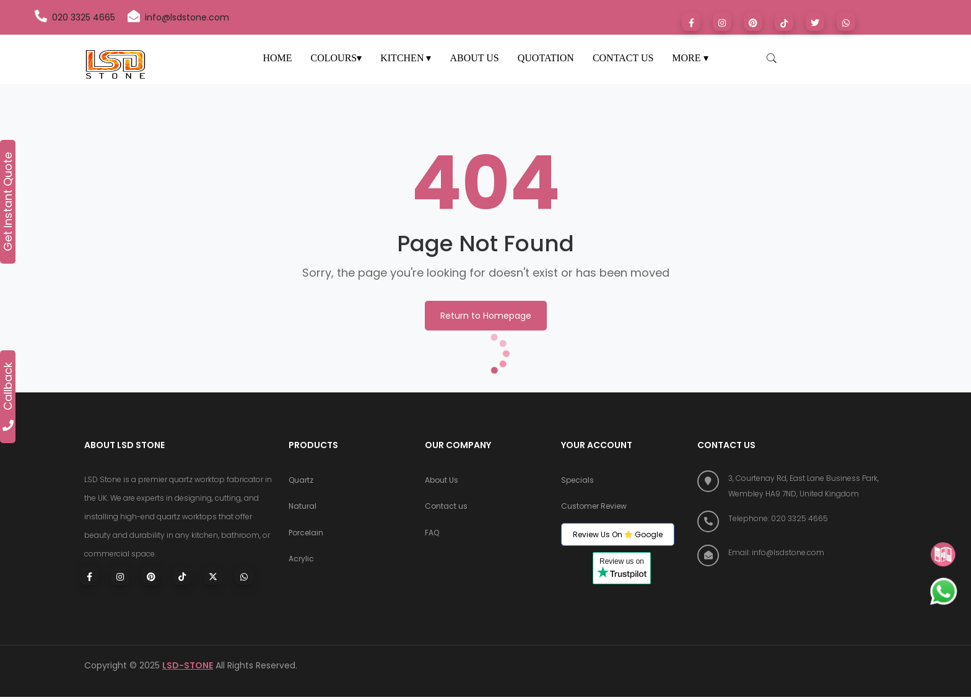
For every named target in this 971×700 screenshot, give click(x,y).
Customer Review (594, 509)
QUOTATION (546, 58)
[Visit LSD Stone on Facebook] (691, 21)
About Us (441, 481)
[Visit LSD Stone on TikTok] (784, 21)
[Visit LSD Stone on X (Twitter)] (213, 575)
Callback (8, 396)
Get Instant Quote (8, 201)
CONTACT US (623, 58)
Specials (577, 481)
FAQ (432, 537)
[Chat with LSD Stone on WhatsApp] (846, 21)
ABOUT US (474, 58)
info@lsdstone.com (178, 17)
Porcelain (306, 537)
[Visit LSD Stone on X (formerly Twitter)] (815, 21)
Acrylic (301, 565)
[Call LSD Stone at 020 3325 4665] (792, 518)
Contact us (446, 509)
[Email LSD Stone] (792, 552)
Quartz (301, 481)
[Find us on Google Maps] (792, 485)
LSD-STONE (187, 668)
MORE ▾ (690, 58)
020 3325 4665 (75, 17)
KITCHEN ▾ (405, 58)
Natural (302, 509)
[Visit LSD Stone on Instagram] (722, 21)
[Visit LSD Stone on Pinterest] (753, 21)
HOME (277, 58)
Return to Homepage (485, 315)
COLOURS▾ (336, 58)
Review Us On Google (618, 537)
